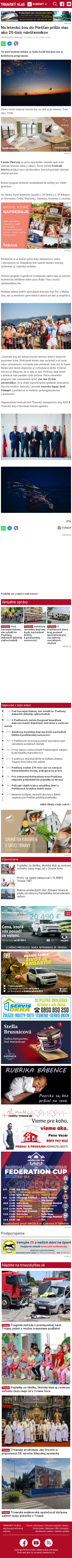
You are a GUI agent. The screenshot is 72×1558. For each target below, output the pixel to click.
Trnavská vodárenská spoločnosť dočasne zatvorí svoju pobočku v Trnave (34, 1514)
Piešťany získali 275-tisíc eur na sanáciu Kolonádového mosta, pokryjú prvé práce (37, 769)
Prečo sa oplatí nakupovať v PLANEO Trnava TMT (40, 879)
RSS (56, 1528)
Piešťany (18, 37)
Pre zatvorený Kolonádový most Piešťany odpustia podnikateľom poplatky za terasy (37, 778)
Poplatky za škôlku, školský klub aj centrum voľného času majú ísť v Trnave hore (44, 867)
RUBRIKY (37, 4)
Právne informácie (34, 1525)
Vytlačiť (64, 527)
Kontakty (64, 1528)
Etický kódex (38, 1528)
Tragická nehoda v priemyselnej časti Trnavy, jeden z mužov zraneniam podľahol (31, 1326)
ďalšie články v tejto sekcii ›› (55, 804)
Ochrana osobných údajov (56, 1525)
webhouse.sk (49, 1552)
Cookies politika (62, 1531)
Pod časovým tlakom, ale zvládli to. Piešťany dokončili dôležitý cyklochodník (11, 633)
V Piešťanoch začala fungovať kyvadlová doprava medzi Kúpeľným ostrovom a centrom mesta (36, 723)
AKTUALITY (7, 37)
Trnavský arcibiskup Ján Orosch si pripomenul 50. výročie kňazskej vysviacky (30, 1451)
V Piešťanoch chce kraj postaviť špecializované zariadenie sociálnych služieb (57, 634)
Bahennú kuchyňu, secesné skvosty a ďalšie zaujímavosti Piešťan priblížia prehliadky (36, 796)
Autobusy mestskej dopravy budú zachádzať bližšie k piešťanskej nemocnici (35, 633)
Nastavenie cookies (44, 1531)
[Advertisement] (33, 564)
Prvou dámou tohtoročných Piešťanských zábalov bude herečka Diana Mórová (40, 751)
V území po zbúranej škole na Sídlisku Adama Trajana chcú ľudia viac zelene (37, 760)
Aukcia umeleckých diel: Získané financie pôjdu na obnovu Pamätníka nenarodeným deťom (43, 893)
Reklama (50, 1528)
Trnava (5, 1325)
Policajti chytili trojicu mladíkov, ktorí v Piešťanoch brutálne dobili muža (35, 787)
